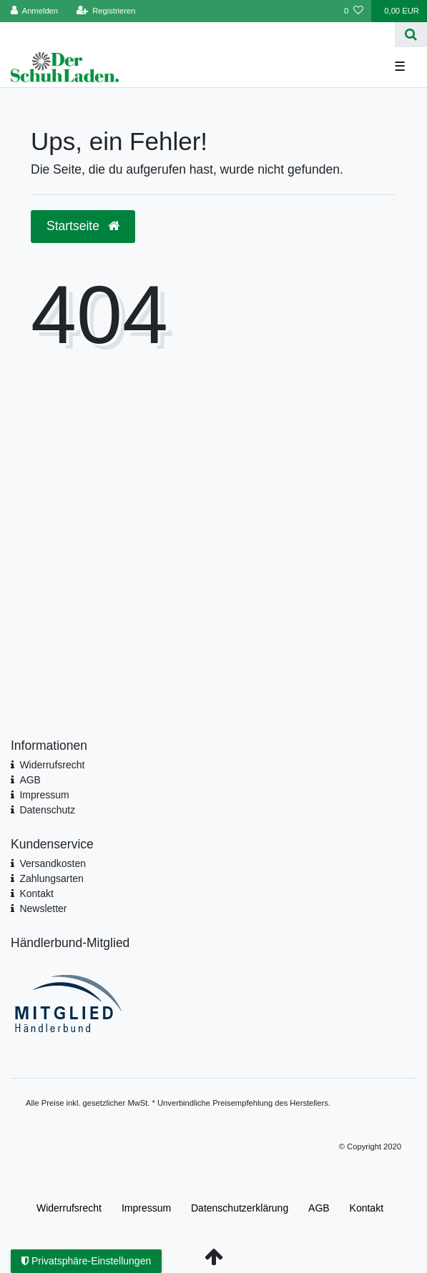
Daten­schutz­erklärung (239, 1208)
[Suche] (411, 34)
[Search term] (197, 34)
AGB (30, 780)
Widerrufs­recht (69, 1208)
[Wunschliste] (353, 11)
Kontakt (36, 893)
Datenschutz (47, 810)
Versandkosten (52, 863)
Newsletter (43, 908)
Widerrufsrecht (51, 765)
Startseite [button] (82, 226)
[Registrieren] (105, 11)
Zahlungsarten (51, 878)
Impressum (44, 795)
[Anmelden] (35, 11)
